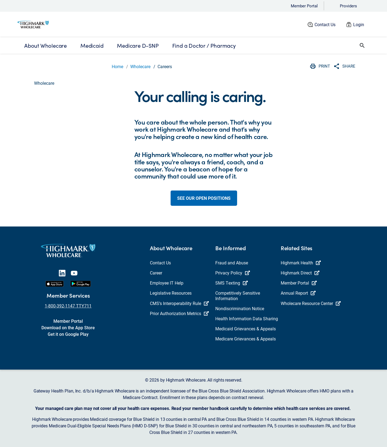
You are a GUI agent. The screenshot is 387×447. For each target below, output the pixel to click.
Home (117, 66)
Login (358, 24)
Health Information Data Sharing (246, 318)
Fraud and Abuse (231, 262)
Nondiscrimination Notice (239, 308)
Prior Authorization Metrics (179, 313)
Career (156, 273)
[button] (362, 45)
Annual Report (298, 293)
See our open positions (204, 198)
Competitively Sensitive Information (237, 295)
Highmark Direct (300, 273)
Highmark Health (301, 262)
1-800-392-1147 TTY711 (68, 306)
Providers (348, 5)
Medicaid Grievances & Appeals (245, 328)
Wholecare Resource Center (311, 303)
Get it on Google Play (68, 334)
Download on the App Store (68, 327)
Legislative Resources (171, 293)
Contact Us (325, 24)
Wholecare (140, 66)
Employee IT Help (166, 283)
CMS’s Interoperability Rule (179, 303)
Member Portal (304, 5)
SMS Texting (231, 283)
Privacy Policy (232, 273)
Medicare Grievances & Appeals (245, 339)
